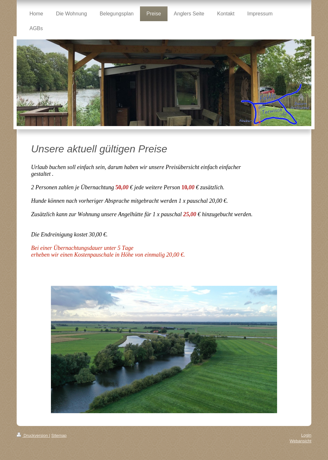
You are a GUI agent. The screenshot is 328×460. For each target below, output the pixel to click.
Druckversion (33, 435)
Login (306, 435)
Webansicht (300, 441)
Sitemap (59, 435)
